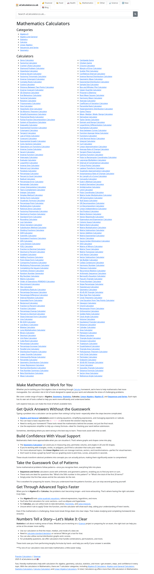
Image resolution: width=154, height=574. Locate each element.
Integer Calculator (27, 192)
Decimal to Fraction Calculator (32, 214)
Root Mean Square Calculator (92, 95)
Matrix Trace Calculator (89, 249)
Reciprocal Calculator (29, 303)
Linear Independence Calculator (93, 208)
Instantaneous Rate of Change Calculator (97, 173)
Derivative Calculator (88, 117)
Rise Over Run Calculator (90, 295)
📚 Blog (45, 7)
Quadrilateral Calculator (90, 346)
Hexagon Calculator (88, 303)
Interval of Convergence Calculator (94, 163)
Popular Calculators (23, 556)
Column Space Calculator (90, 222)
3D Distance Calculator (29, 92)
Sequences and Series (29, 47)
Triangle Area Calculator (90, 349)
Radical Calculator (27, 179)
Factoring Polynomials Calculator (34, 211)
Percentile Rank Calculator (91, 106)
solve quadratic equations (48, 498)
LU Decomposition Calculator (92, 206)
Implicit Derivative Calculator (92, 184)
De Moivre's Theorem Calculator (33, 111)
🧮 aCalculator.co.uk (27, 5)
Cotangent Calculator (29, 130)
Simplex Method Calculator (31, 195)
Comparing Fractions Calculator (33, 262)
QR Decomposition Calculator (92, 203)
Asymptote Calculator (89, 127)
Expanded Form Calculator (31, 300)
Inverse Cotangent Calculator (32, 79)
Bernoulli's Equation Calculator (93, 276)
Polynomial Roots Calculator (32, 117)
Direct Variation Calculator (31, 225)
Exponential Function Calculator (33, 127)
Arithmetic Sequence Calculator (93, 273)
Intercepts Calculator (29, 157)
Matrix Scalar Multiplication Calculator (96, 195)
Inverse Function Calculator (31, 154)
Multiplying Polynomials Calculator (34, 265)
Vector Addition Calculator (91, 233)
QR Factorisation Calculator (91, 198)
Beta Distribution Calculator (32, 373)
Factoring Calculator (28, 63)
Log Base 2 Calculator (29, 324)
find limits (69, 504)
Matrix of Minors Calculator (91, 246)
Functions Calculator (88, 136)
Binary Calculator (27, 333)
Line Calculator (26, 319)
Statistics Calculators (23, 569)
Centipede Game (87, 60)
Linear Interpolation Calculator (33, 187)
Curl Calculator (86, 144)
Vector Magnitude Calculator (92, 217)
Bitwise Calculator (27, 327)
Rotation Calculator (28, 100)
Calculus (23, 42)
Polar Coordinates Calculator (92, 192)
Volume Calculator (87, 319)
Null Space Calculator (89, 200)
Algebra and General (28, 37)
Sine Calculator (26, 106)
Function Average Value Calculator (94, 133)
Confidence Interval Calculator (92, 74)
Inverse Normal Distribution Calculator (96, 76)
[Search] (135, 14)
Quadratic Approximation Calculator (95, 171)
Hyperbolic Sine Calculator (31, 109)
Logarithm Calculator (29, 163)
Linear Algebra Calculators (66, 569)
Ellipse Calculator (87, 335)
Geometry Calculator (88, 289)
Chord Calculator (87, 306)
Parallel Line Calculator (29, 349)
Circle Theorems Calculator (91, 297)
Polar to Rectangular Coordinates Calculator (98, 157)
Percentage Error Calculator (32, 181)
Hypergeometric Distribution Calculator (96, 109)
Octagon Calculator (88, 341)
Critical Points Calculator (90, 165)
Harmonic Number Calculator (92, 265)
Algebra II (24, 34)
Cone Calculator (86, 365)
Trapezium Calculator (89, 343)
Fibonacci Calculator (88, 268)
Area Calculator (86, 330)
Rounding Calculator (28, 219)
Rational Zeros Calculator (30, 208)
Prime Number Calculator (90, 281)
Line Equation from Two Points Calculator (97, 300)
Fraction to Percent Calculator (32, 306)
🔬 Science (113, 3)
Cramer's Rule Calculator (30, 65)
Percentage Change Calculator (33, 311)
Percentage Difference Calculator (34, 295)
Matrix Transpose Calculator (91, 252)
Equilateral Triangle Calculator (92, 322)
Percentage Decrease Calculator (33, 292)
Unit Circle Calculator (88, 354)
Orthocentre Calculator (89, 311)
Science (82, 523)
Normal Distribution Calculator (33, 368)
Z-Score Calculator (87, 65)
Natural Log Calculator (29, 168)
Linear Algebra (26, 45)
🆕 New (125, 3)
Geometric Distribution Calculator (34, 362)
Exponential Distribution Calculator (94, 82)
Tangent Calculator (28, 133)
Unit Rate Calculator (28, 338)
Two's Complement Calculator (32, 190)
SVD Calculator (86, 243)
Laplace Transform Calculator (92, 168)
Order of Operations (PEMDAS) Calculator (37, 281)
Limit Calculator (86, 190)
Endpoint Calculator (88, 359)
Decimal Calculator (28, 335)
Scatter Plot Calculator (89, 71)
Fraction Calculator (28, 308)
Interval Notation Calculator (32, 297)
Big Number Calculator (29, 276)
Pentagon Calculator (88, 333)
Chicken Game (86, 63)
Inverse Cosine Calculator (31, 149)
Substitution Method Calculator (33, 227)
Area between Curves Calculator (93, 130)
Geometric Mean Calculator (91, 79)
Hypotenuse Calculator (89, 287)
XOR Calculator (26, 233)
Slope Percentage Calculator (91, 284)
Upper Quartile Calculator (90, 90)
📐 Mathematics (86, 3)
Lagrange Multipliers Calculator (93, 160)
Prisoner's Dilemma (88, 92)
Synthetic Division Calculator (32, 270)
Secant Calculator (27, 152)
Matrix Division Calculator (90, 214)
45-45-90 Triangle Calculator (91, 292)
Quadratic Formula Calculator (32, 200)
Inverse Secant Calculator (30, 74)
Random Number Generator (32, 273)
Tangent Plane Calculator (90, 152)
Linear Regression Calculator (32, 365)
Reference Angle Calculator (91, 376)
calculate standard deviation (39, 533)
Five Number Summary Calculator (34, 370)
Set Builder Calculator (89, 260)
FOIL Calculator (26, 246)
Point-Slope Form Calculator (32, 260)
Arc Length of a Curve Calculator (93, 176)
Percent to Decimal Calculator (32, 314)
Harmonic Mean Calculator (91, 98)
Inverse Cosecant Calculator (32, 90)
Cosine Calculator (27, 84)
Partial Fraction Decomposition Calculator (37, 119)
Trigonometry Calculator (30, 103)
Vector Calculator (87, 238)
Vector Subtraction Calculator (92, 257)
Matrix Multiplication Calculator (93, 227)
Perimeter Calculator (88, 357)
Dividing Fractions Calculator (32, 230)
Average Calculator (88, 100)
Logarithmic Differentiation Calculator (96, 125)
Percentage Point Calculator (32, 203)
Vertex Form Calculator (29, 198)
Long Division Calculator (30, 243)
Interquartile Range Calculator (33, 357)
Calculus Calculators (41, 569)
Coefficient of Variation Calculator (94, 103)
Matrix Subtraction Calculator (92, 230)
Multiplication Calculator (30, 206)
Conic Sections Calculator (30, 144)
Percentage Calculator (29, 173)
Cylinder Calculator (88, 327)
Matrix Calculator (27, 279)
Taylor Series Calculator (89, 119)
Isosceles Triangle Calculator (92, 368)
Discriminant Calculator (30, 284)
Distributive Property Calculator (33, 351)
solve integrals (84, 504)
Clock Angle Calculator (89, 316)
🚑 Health (71, 3)
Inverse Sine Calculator (29, 165)
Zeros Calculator (27, 60)
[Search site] (74, 14)
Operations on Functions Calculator (35, 146)
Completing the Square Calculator (34, 268)
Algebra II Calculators (97, 566)
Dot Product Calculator (89, 211)
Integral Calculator (87, 141)
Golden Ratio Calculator (90, 314)
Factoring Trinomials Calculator (33, 76)
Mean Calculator (27, 376)
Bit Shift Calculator (28, 322)
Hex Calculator (26, 287)
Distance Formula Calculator (92, 370)
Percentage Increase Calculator (33, 346)
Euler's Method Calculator (90, 181)
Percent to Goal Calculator (31, 176)
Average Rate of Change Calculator (94, 149)
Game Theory (85, 111)
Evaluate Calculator (28, 160)
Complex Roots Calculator (31, 82)
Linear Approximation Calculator (93, 146)
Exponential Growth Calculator (33, 141)
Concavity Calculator (88, 179)
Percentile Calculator (29, 359)
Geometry (24, 50)
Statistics (24, 39)
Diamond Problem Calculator (32, 68)
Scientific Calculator (28, 235)
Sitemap (37, 556)
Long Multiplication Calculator (32, 330)
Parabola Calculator (28, 171)
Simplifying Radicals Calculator (33, 289)
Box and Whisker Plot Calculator (93, 87)
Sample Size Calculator (89, 84)
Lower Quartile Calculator (31, 354)
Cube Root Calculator (29, 341)
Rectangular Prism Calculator (92, 308)
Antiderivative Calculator (90, 187)
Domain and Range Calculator (92, 122)
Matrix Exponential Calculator (92, 235)
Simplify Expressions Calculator (33, 114)
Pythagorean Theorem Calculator (94, 351)
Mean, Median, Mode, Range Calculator (96, 114)
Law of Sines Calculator (30, 136)
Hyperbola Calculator (29, 71)
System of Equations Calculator (33, 122)
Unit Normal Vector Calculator (92, 138)
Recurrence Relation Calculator (93, 270)
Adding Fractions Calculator (31, 257)
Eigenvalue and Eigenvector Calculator (96, 219)
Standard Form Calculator (31, 217)
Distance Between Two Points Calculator (37, 87)
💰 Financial (47, 3)
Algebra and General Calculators (120, 566)
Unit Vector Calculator (89, 254)
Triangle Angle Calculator (90, 338)
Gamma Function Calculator (91, 154)
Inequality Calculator (29, 125)
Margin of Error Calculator (91, 68)
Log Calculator (26, 222)
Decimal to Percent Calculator (32, 252)
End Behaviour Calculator (30, 95)
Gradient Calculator (28, 254)
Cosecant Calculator (28, 138)
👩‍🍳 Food (59, 3)
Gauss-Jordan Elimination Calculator (95, 241)
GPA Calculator (26, 241)
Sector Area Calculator (89, 373)
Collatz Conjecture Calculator (92, 262)
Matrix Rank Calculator (89, 225)
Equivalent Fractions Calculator (33, 238)
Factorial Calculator (28, 98)
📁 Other (101, 3)
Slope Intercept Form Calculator (33, 316)
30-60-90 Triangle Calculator (91, 362)
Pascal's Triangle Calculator (91, 279)
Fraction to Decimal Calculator (32, 249)
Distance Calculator (88, 324)
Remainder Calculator (29, 184)
